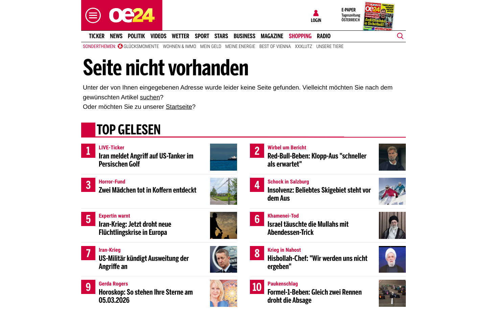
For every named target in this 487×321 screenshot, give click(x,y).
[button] (91, 15)
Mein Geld (210, 46)
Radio (324, 36)
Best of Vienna (275, 46)
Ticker (97, 36)
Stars (221, 36)
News (116, 36)
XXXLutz (303, 46)
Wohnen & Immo (179, 46)
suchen (150, 97)
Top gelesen (129, 131)
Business (244, 36)
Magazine (272, 36)
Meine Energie (240, 46)
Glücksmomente (141, 46)
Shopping (300, 36)
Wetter (180, 36)
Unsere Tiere (330, 46)
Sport (202, 36)
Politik (136, 36)
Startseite (179, 106)
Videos (158, 36)
